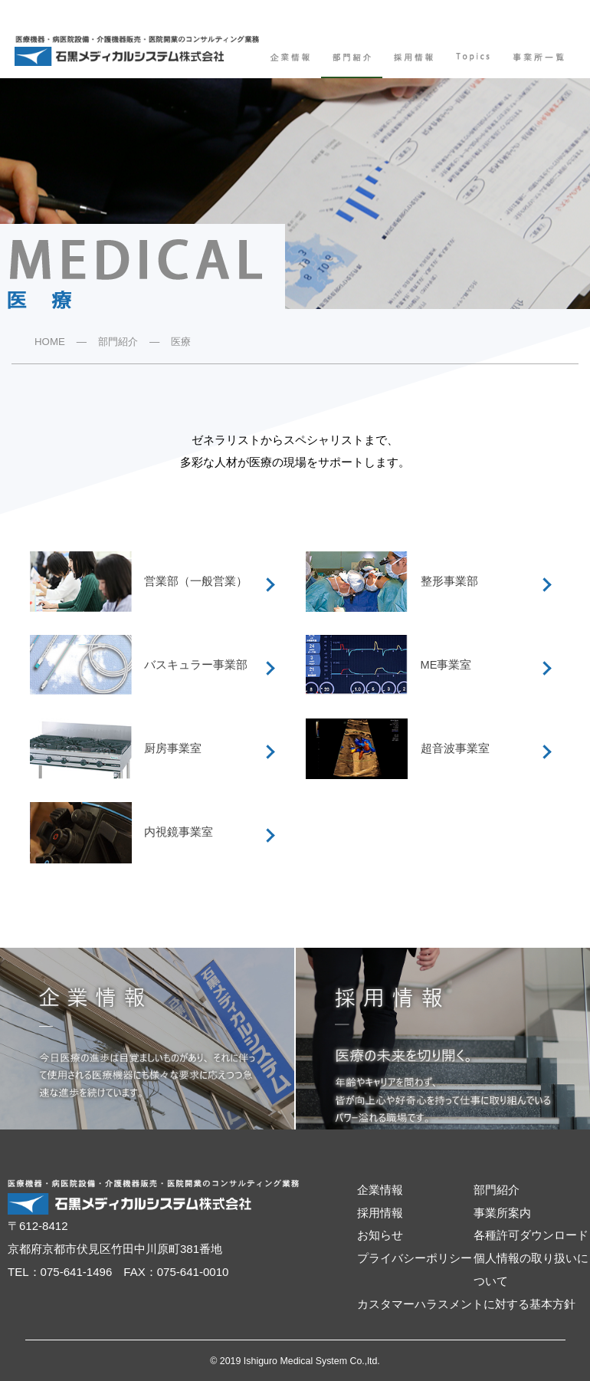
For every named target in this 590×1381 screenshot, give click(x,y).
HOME (49, 341)
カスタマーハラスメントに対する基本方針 (466, 1304)
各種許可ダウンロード (531, 1235)
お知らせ (380, 1235)
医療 (181, 341)
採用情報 (380, 1213)
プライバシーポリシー (414, 1258)
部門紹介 (118, 341)
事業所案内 (502, 1213)
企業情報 (380, 1190)
